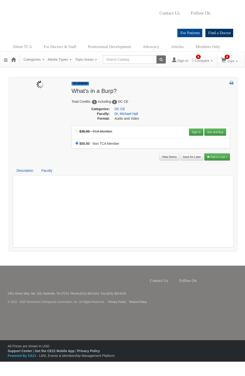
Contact (183, 13)
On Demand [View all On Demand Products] (80, 83)
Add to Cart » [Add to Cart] (217, 157)
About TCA (22, 46)
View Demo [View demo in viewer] (169, 157)
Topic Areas (86, 59)
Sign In (196, 132)
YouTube (161, 20)
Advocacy (151, 46)
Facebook (213, 13)
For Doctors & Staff (60, 46)
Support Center (20, 351)
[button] (5, 59)
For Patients (190, 33)
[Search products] (161, 59)
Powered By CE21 (22, 356)
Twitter (218, 13)
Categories (33, 59)
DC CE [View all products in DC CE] (120, 109)
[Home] (13, 59)
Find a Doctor (219, 33)
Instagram (224, 13)
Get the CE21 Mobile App (54, 351)
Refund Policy (138, 302)
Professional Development (109, 46)
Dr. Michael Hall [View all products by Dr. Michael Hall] (126, 114)
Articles (177, 46)
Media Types (60, 59)
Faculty (46, 170)
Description (25, 170)
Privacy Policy (117, 302)
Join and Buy (215, 132)
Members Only (207, 46)
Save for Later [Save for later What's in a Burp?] (192, 157)
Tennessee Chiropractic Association (20, 279)
